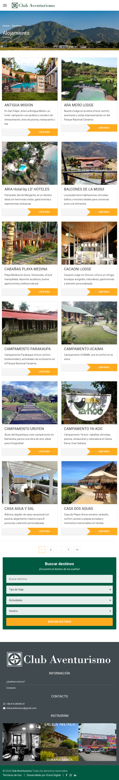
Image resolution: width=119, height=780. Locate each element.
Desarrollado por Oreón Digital (44, 775)
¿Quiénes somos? (15, 681)
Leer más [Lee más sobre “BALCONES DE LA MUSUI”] (103, 212)
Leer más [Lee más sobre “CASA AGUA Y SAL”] (44, 531)
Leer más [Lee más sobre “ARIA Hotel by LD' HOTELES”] (44, 212)
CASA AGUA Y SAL (19, 508)
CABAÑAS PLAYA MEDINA (25, 269)
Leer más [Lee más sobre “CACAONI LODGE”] (103, 292)
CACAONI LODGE (77, 269)
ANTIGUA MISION (18, 105)
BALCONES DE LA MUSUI (84, 189)
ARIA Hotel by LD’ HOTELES (26, 189)
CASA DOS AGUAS (78, 508)
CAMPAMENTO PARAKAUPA (27, 349)
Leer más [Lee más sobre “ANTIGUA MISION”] (44, 132)
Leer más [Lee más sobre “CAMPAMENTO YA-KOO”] (103, 451)
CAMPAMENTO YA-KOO (83, 429)
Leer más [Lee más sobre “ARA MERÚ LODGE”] (103, 128)
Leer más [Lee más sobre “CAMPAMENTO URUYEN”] (44, 451)
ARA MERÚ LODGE (79, 105)
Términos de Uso (12, 775)
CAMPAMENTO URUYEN (24, 429)
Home (6, 25)
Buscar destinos (59, 621)
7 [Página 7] (68, 549)
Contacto (11, 688)
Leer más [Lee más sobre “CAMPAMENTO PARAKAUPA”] (44, 371)
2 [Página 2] (50, 549)
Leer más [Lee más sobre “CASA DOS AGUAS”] (103, 531)
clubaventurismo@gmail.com (21, 708)
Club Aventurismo (22, 770)
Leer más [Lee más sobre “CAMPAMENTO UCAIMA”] (103, 367)
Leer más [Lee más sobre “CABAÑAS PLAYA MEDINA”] (44, 292)
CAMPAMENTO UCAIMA (83, 349)
